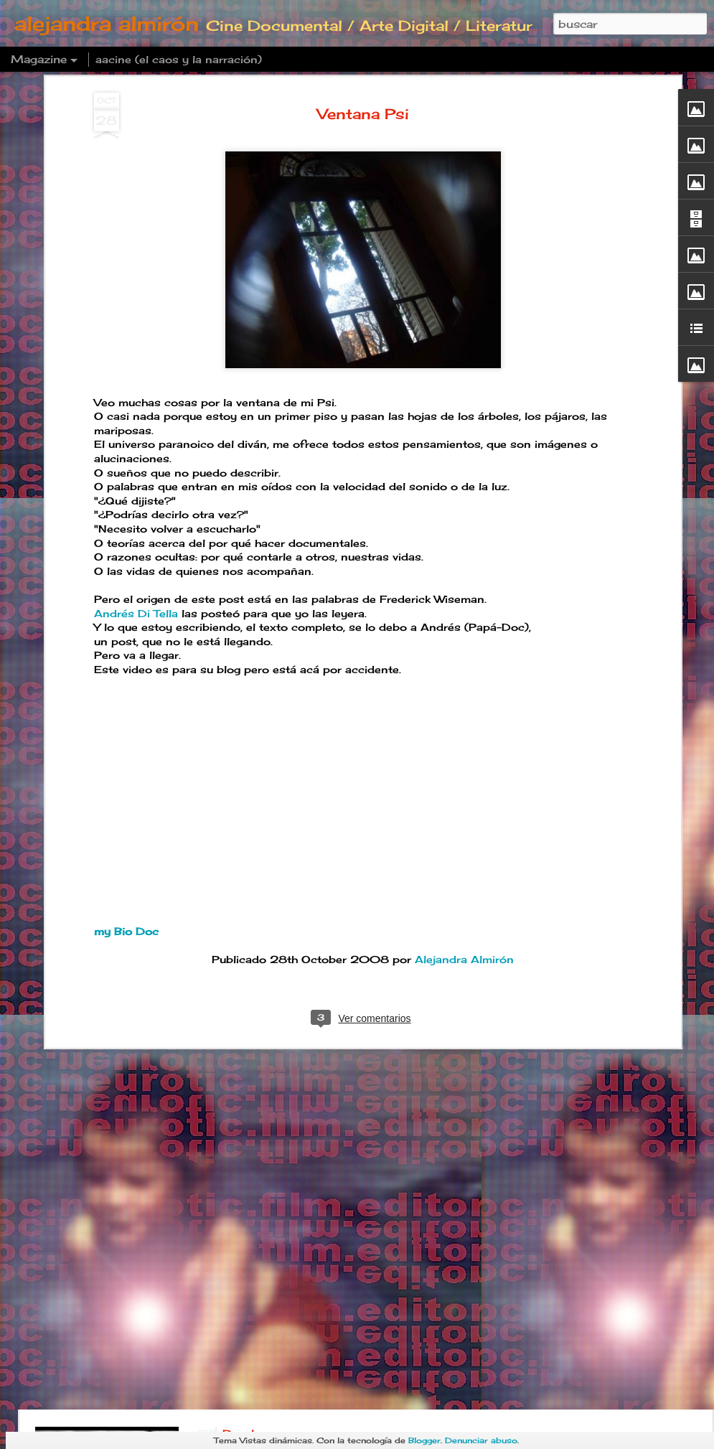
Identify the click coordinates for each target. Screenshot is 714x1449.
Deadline (249, 1271)
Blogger (424, 1440)
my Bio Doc (126, 767)
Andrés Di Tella (136, 450)
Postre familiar (268, 1108)
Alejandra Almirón (464, 795)
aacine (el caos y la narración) (178, 59)
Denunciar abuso (481, 1440)
